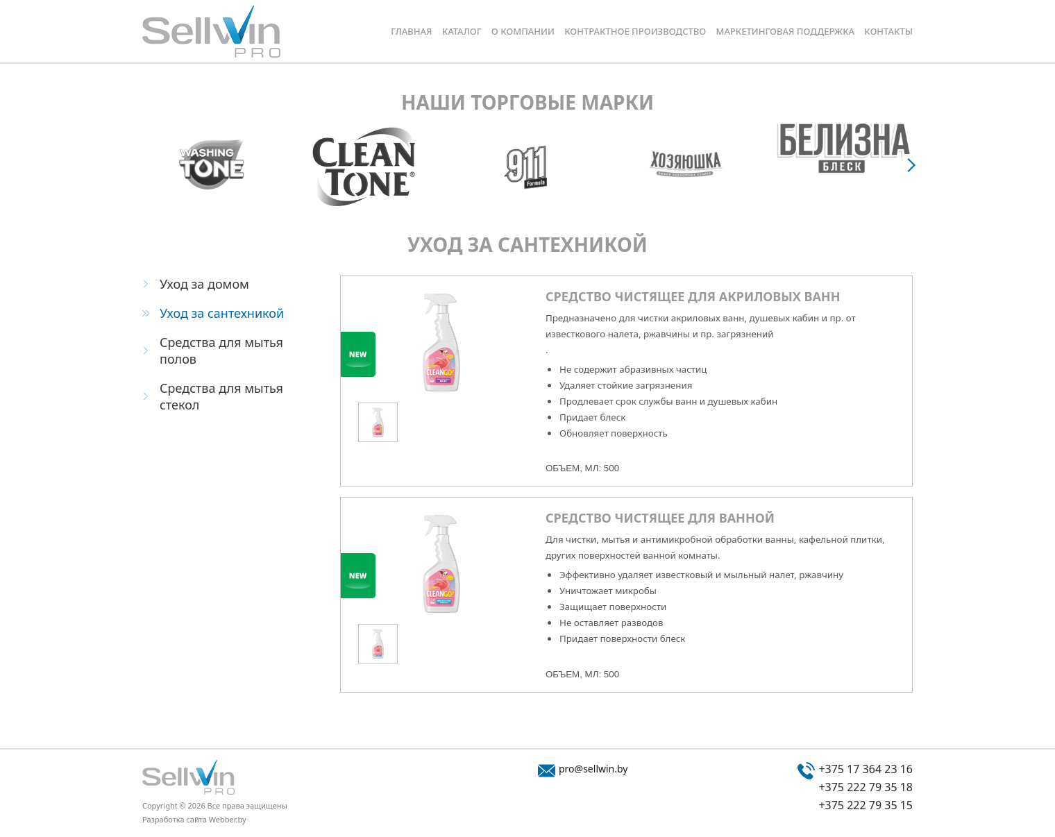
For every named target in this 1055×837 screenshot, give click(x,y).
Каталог (462, 31)
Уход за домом (204, 284)
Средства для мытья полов (221, 350)
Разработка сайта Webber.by (194, 819)
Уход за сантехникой (222, 313)
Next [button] (912, 164)
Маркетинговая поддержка (785, 31)
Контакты (888, 31)
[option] (211, 164)
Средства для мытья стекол (221, 396)
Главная (411, 31)
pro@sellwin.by (593, 768)
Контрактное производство (635, 31)
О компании (523, 31)
